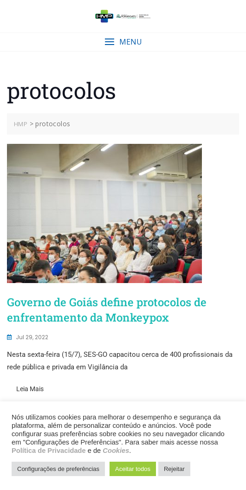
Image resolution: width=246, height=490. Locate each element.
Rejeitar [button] (174, 468)
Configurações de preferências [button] (58, 468)
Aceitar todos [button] (132, 468)
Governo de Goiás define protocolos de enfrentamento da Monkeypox (107, 310)
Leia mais (30, 389)
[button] (123, 42)
